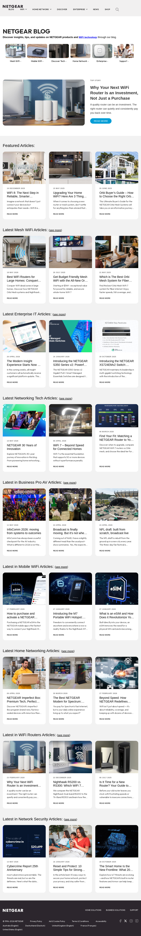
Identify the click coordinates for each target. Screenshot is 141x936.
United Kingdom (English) (63, 925)
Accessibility (101, 920)
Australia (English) (10, 925)
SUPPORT (134, 909)
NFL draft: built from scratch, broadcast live (114, 531)
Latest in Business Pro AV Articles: (41, 482)
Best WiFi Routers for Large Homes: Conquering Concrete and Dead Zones (24, 282)
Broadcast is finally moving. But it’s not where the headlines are (70, 532)
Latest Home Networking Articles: (40, 650)
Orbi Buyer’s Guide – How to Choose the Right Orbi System (116, 196)
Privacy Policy (36, 920)
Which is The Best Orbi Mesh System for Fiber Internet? (114, 280)
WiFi (22, 9)
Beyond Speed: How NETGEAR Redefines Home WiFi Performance (116, 701)
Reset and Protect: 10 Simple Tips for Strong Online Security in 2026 (68, 869)
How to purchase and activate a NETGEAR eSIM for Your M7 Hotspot (24, 617)
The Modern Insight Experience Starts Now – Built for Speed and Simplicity (23, 366)
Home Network (40, 9)
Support (123, 61)
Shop (107, 9)
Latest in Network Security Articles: (42, 818)
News (96, 9)
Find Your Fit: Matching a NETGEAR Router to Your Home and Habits (116, 439)
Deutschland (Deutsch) (35, 925)
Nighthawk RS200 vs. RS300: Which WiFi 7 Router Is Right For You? (69, 785)
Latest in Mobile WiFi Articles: (37, 566)
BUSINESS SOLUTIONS (115, 909)
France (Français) (88, 925)
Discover (62, 9)
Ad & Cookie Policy (57, 920)
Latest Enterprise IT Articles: (36, 313)
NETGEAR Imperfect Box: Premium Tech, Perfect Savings (21, 701)
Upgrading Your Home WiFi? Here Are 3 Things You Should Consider (69, 196)
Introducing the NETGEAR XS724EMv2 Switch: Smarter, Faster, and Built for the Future (115, 366)
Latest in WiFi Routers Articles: (38, 734)
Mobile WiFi (36, 61)
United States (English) (12, 929)
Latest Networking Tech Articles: (39, 398)
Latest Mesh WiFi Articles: (34, 229)
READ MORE (12, 214)
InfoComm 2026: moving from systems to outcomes (23, 532)
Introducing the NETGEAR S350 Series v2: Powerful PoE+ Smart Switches (70, 366)
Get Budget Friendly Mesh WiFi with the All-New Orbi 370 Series (68, 280)
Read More (101, 121)
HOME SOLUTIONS (93, 909)
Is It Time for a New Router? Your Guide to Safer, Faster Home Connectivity (114, 787)
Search (117, 9)
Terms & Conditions (80, 920)
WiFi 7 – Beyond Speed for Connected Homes (69, 446)
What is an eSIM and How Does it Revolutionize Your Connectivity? (113, 619)
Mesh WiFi (15, 61)
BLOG (11, 9)
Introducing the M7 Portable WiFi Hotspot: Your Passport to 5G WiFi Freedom (70, 619)
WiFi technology (88, 37)
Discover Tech (58, 61)
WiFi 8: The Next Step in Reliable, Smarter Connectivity (23, 196)
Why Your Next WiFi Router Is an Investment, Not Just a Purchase (23, 785)
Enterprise (79, 9)
